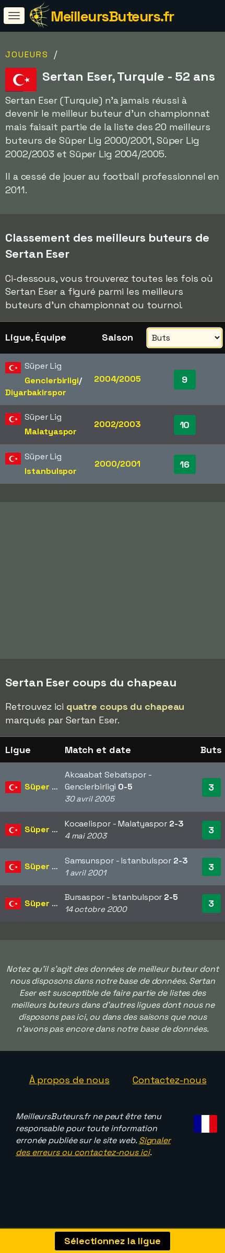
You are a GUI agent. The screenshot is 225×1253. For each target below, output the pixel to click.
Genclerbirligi (52, 380)
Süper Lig (44, 795)
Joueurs (27, 54)
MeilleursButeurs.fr (112, 16)
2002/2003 (117, 424)
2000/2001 (117, 463)
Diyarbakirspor (35, 392)
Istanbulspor (51, 471)
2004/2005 (117, 378)
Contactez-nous (170, 1089)
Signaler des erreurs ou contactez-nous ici (93, 1154)
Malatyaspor (51, 431)
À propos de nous (69, 1089)
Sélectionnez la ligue (112, 1241)
